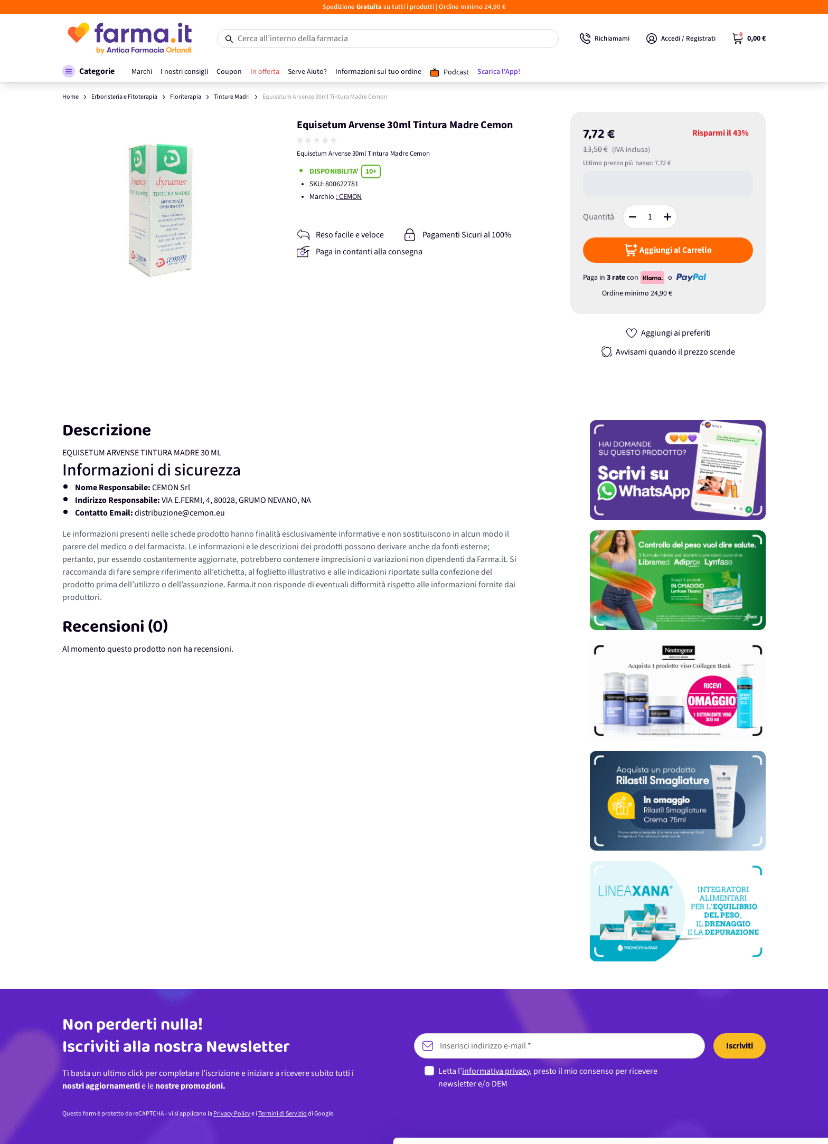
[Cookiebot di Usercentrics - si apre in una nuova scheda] (68, 1123)
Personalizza (740, 1079)
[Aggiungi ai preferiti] (668, 333)
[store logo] (129, 38)
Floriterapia (185, 96)
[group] (318, 140)
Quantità (598, 217)
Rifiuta (740, 1114)
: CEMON (349, 197)
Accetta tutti (740, 1045)
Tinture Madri (232, 96)
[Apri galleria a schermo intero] (160, 210)
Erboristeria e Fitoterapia (124, 96)
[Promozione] (678, 470)
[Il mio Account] (681, 38)
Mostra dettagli (166, 1123)
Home (70, 96)
